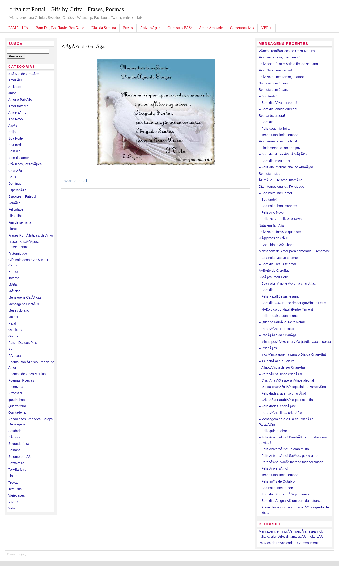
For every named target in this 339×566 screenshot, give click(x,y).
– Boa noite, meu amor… (277, 193)
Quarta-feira (17, 406)
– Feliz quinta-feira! (273, 431)
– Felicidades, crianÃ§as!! (277, 406)
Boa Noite (15, 138)
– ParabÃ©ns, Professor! (277, 329)
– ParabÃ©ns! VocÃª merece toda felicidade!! (292, 462)
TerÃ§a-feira (17, 469)
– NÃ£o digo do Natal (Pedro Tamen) (286, 309)
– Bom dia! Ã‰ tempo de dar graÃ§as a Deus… (294, 303)
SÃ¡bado (14, 437)
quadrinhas (16, 400)
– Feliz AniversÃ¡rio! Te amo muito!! (285, 449)
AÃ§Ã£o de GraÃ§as (23, 74)
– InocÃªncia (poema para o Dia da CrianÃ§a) (292, 354)
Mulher (13, 317)
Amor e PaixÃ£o (20, 99)
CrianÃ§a (15, 171)
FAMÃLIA (18, 28)
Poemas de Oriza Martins (27, 374)
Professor (15, 393)
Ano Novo (15, 119)
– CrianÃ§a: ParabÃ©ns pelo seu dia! (286, 400)
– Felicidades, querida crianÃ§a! (282, 393)
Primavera (15, 387)
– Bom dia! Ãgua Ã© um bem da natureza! (291, 501)
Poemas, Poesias (21, 380)
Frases (128, 28)
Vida (11, 508)
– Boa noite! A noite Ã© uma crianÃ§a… (288, 283)
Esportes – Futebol (22, 196)
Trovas (13, 482)
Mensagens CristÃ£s (23, 304)
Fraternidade (17, 253)
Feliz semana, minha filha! (278, 141)
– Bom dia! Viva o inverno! (278, 102)
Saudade (14, 431)
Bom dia (14, 151)
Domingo (14, 183)
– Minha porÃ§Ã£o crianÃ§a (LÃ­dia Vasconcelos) (295, 342)
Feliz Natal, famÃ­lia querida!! (280, 232)
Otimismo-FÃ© (179, 28)
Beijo (12, 132)
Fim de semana (19, 222)
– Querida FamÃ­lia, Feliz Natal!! (282, 322)
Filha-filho (15, 216)
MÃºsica (14, 291)
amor (12, 93)
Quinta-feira (17, 412)
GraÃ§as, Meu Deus (274, 277)
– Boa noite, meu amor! (276, 488)
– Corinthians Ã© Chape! (277, 245)
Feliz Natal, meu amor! (275, 70)
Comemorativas (242, 28)
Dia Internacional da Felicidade (281, 186)
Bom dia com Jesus (273, 83)
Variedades (16, 495)
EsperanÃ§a (17, 190)
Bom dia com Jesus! (273, 90)
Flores (12, 229)
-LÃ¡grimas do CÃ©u (274, 238)
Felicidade (15, 209)
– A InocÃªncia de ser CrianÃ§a (282, 367)
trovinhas (15, 489)
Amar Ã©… (16, 80)
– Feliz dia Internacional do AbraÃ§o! (286, 167)
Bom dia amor (18, 158)
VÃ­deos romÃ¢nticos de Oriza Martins (287, 51)
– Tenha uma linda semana (278, 135)
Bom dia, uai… (269, 173)
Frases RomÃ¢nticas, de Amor (30, 235)
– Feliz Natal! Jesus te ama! (279, 296)
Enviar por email (74, 181)
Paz (11, 349)
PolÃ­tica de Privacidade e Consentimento (289, 543)
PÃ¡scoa (14, 356)
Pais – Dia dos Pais (22, 343)
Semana (14, 450)
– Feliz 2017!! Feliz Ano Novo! (281, 219)
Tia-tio (12, 476)
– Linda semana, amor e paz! (280, 148)
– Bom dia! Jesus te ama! (277, 264)
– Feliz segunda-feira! (275, 128)
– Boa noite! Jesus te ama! (278, 258)
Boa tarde (15, 145)
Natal (12, 323)
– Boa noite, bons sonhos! (278, 206)
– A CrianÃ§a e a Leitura (277, 361)
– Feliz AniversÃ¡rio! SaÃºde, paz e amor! (289, 456)
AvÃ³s (12, 125)
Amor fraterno (18, 106)
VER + (266, 28)
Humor (13, 272)
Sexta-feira (16, 463)
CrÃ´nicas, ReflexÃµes (25, 164)
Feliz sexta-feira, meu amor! (279, 57)
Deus (12, 177)
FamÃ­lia (14, 203)
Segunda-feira (18, 443)
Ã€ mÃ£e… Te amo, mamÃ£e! (281, 180)
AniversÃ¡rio (150, 28)
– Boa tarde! (268, 96)
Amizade (14, 87)
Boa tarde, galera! (272, 115)
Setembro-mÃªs (20, 456)
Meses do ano (18, 310)
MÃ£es (13, 285)
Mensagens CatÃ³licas (24, 297)
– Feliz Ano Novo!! (272, 212)
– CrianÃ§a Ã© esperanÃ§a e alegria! (286, 380)
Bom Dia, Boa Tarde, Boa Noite (60, 28)
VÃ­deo (13, 502)
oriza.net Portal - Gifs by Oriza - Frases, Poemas (66, 9)
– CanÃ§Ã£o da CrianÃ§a (278, 335)
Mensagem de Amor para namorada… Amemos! (294, 251)
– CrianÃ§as (268, 348)
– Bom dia (266, 122)
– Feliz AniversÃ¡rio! (273, 468)
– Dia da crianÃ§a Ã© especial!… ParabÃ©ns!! (293, 387)
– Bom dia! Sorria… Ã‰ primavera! (284, 494)
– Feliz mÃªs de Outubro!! (277, 481)
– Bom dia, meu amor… (276, 161)
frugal (24, 554)
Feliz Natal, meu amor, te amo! (281, 77)
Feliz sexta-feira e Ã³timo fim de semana (288, 64)
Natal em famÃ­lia (271, 225)
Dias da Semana (103, 28)
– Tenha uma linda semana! (279, 475)
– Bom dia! (267, 290)
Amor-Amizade (211, 28)
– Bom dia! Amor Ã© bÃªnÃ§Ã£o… (284, 154)
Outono (13, 336)
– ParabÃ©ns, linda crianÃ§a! (280, 374)
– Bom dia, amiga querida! (278, 109)
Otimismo (15, 330)
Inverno (13, 278)
